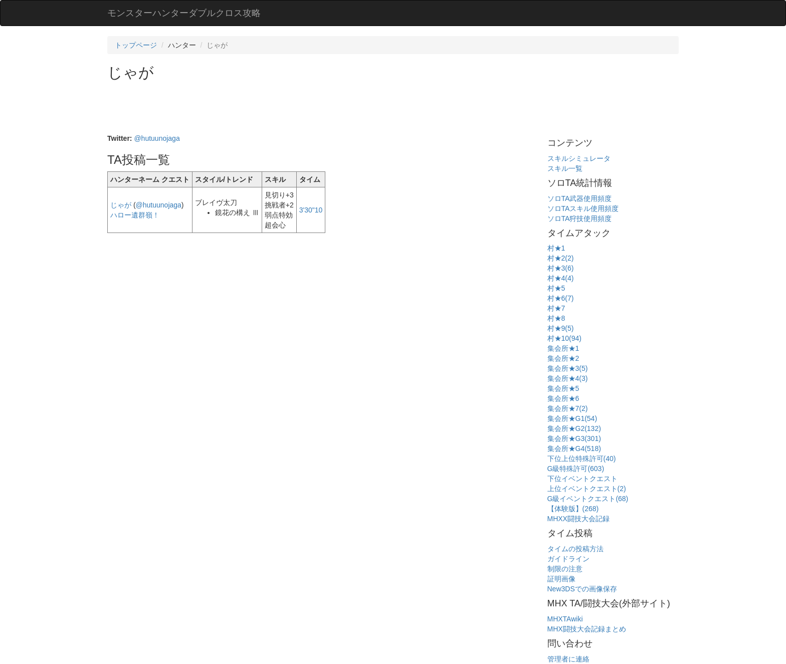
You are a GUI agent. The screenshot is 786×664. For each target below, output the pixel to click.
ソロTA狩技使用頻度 (579, 218)
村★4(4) (560, 278)
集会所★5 (563, 388)
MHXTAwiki (565, 619)
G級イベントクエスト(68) (588, 499)
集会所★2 (563, 358)
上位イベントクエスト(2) (586, 489)
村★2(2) (560, 258)
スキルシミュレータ (579, 158)
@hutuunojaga (156, 138)
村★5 (556, 288)
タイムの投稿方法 (575, 549)
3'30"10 (311, 210)
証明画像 (561, 579)
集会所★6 (563, 398)
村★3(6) (560, 268)
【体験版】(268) (573, 509)
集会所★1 (563, 348)
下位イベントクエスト (582, 479)
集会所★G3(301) (574, 438)
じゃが (120, 205)
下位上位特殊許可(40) (581, 459)
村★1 (556, 248)
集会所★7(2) (567, 408)
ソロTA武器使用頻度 (579, 198)
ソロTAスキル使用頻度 (583, 208)
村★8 (556, 318)
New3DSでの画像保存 (582, 589)
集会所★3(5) (567, 368)
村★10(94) (564, 338)
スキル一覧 (564, 168)
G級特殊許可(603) (576, 469)
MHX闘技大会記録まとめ (586, 629)
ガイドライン (568, 559)
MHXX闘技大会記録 (578, 519)
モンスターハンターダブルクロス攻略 (184, 13)
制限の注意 (564, 569)
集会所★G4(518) (574, 449)
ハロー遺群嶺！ (134, 215)
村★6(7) (560, 298)
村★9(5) (560, 328)
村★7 (556, 308)
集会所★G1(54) (572, 418)
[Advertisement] (289, 108)
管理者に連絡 (568, 659)
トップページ (136, 45)
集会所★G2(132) (574, 428)
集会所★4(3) (567, 378)
